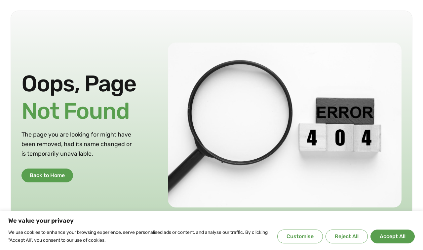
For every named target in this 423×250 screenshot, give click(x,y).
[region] (211, 230)
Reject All (347, 236)
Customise (300, 236)
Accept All (392, 236)
